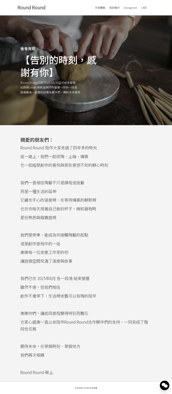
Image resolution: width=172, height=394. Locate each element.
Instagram (130, 8)
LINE (144, 8)
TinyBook (87, 388)
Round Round (31, 7)
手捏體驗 (100, 8)
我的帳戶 (114, 8)
